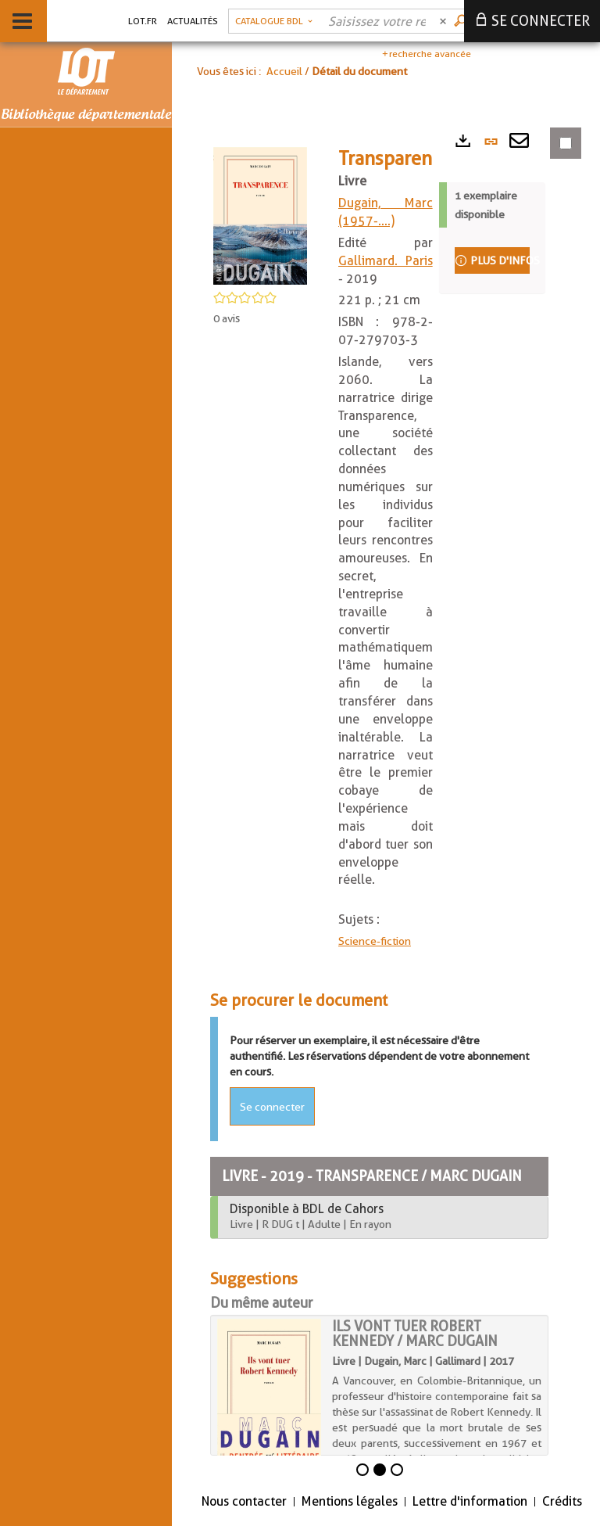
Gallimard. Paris (385, 260)
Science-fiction (374, 941)
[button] (274, 21)
